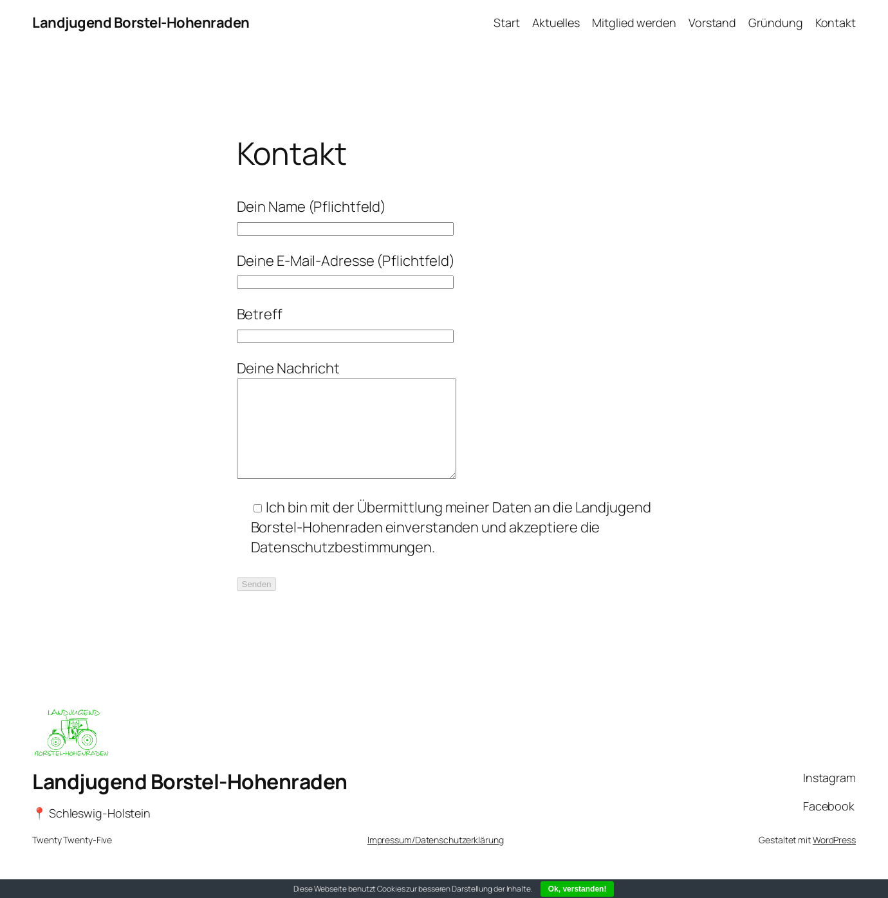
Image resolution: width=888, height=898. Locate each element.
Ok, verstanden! (577, 888)
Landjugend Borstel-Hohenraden (141, 22)
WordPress (834, 859)
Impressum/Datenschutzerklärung (435, 859)
